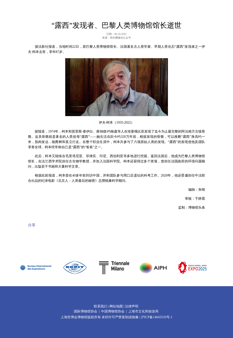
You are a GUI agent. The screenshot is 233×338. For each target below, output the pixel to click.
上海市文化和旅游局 (143, 311)
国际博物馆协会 (85, 311)
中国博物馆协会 (113, 311)
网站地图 (116, 306)
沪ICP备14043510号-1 (156, 317)
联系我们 (100, 306)
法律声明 (131, 306)
